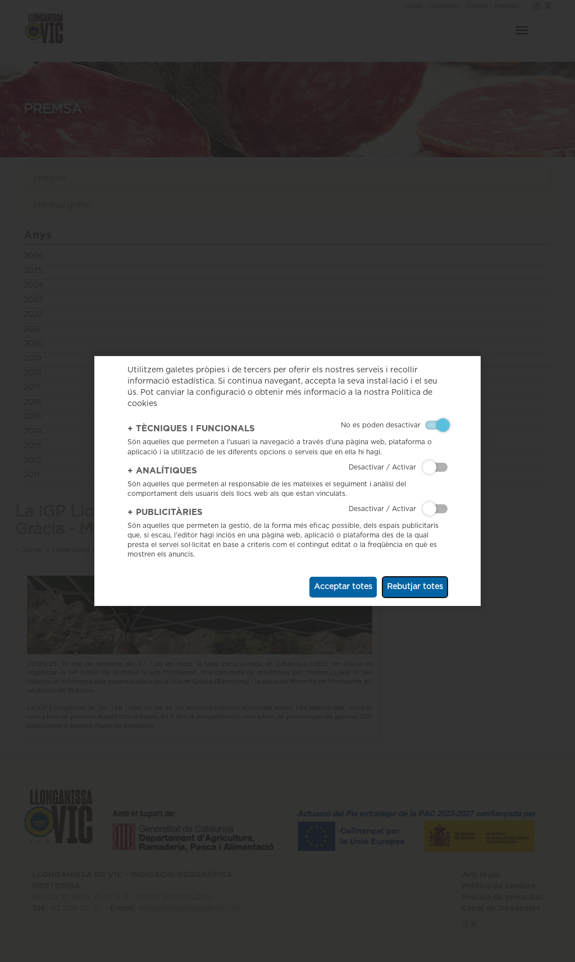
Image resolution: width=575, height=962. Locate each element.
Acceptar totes (343, 587)
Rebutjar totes (415, 587)
